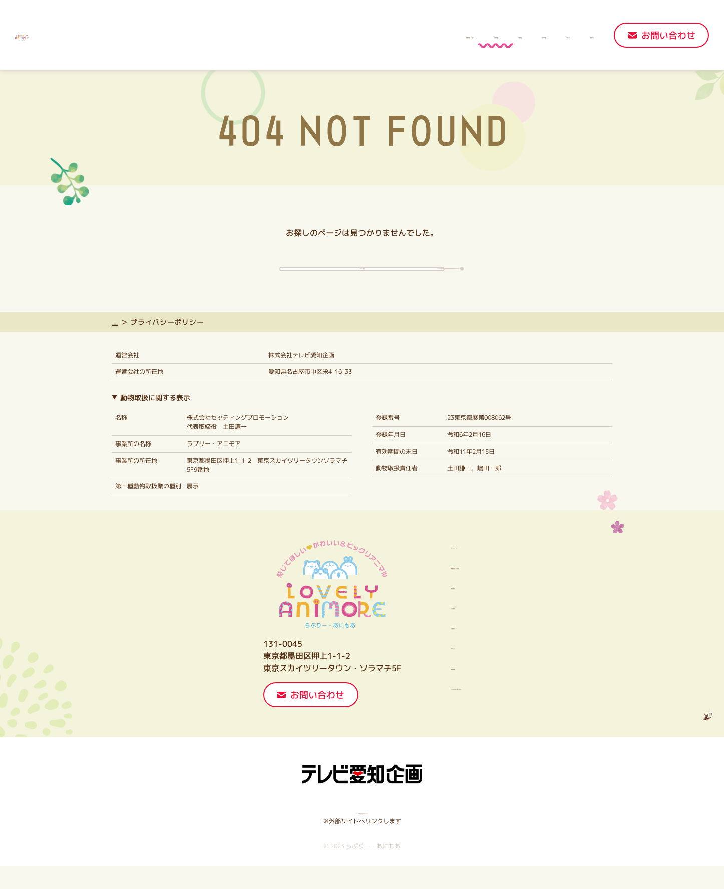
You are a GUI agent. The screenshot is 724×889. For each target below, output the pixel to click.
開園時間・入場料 (277, 35)
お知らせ (520, 35)
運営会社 (576, 35)
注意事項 (464, 35)
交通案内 (408, 35)
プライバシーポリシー (456, 709)
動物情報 (351, 35)
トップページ (134, 345)
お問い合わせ (668, 35)
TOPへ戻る (362, 277)
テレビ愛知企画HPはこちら (362, 835)
